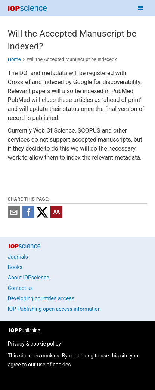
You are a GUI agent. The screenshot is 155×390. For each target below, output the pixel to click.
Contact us (20, 288)
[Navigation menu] (140, 8)
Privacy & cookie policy (34, 344)
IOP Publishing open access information (54, 309)
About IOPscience (28, 278)
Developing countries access (41, 298)
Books (15, 267)
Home (14, 59)
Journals (18, 257)
